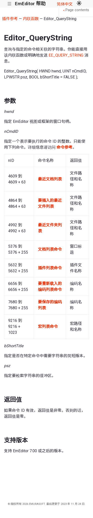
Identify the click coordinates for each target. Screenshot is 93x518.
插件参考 (10, 18)
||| (9, 4)
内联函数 (31, 18)
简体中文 (65, 4)
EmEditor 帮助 (30, 3)
